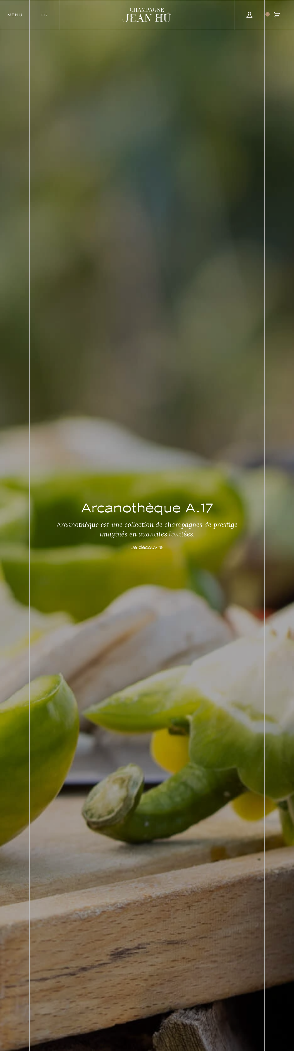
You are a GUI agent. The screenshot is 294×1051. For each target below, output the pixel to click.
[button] (15, 15)
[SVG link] (147, 15)
